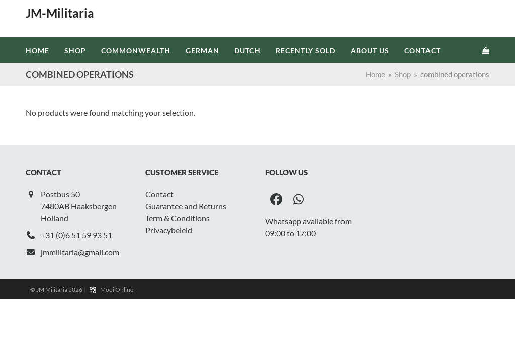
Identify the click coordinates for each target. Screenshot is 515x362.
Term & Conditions (177, 218)
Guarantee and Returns (185, 206)
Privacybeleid (168, 230)
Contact (159, 194)
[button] (485, 50)
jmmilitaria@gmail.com (80, 252)
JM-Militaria (60, 13)
